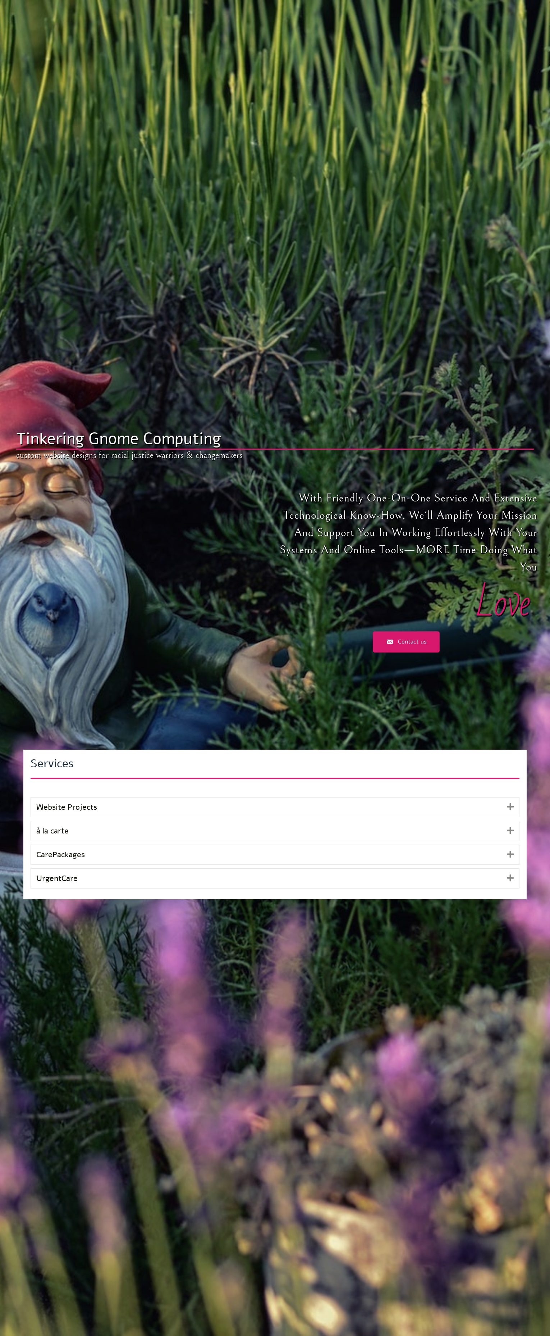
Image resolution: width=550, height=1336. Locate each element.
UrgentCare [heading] (57, 878)
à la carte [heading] (52, 831)
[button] (510, 807)
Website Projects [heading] (66, 807)
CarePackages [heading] (60, 854)
